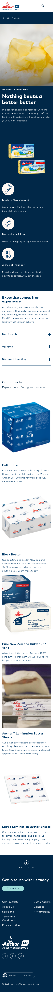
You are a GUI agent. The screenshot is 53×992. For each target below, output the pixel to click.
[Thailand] (3, 18)
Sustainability (42, 902)
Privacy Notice (11, 925)
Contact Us (13, 888)
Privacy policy (42, 912)
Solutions (8, 912)
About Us (8, 907)
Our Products (10, 902)
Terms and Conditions (9, 918)
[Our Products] (13, 18)
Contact (39, 907)
